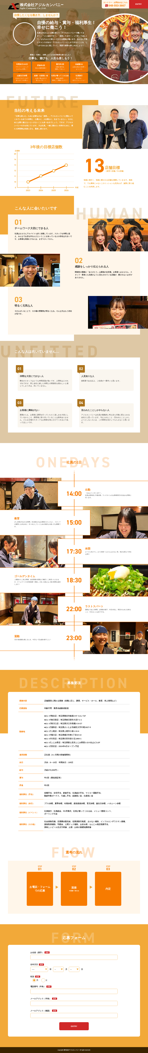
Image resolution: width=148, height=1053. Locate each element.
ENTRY (138, 4)
